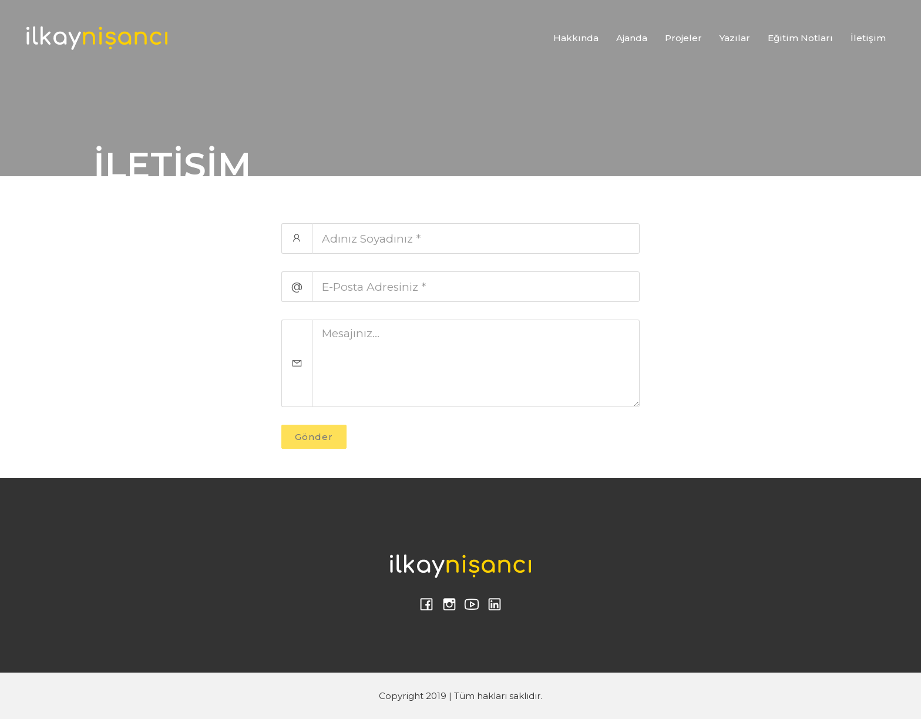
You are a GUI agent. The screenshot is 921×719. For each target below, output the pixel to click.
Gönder (314, 436)
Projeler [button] (683, 37)
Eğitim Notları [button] (800, 37)
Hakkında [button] (576, 37)
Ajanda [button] (631, 37)
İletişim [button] (868, 37)
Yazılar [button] (735, 37)
